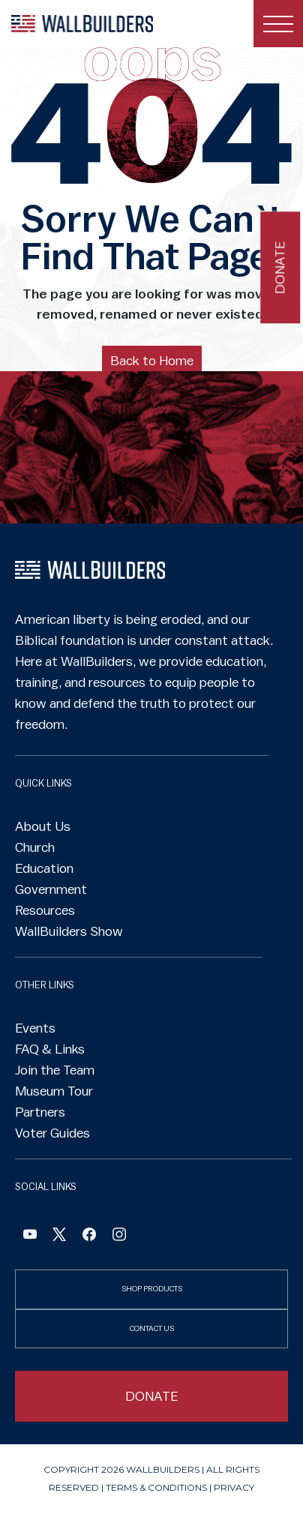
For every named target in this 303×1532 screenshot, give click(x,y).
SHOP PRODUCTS (152, 1289)
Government (51, 889)
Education (44, 868)
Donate (279, 267)
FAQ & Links (50, 1049)
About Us (42, 826)
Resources (45, 910)
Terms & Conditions (156, 1487)
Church (35, 847)
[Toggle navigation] (278, 23)
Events (35, 1028)
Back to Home (152, 360)
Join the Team (54, 1070)
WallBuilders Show (69, 931)
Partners (40, 1112)
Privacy (234, 1487)
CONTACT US (152, 1328)
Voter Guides (52, 1133)
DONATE (151, 1396)
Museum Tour (54, 1091)
